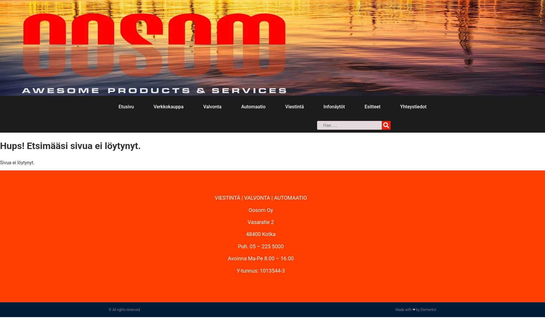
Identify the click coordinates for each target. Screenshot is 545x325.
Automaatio (253, 107)
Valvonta (212, 107)
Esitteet (372, 107)
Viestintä (294, 107)
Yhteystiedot (413, 107)
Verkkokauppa (168, 107)
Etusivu (126, 107)
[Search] (386, 125)
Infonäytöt (334, 107)
